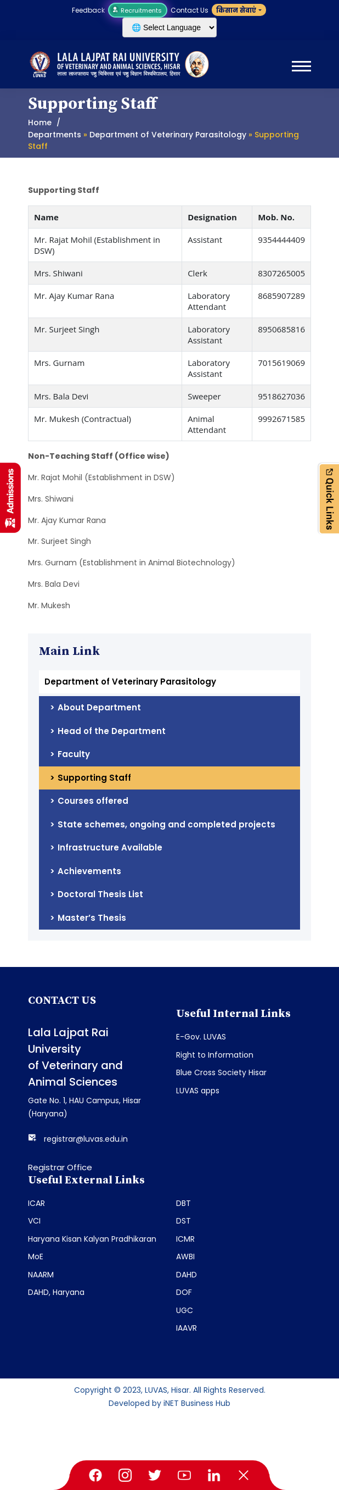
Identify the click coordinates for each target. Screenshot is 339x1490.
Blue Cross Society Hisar (221, 1072)
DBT (183, 1203)
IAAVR (186, 1327)
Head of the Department (112, 731)
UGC (184, 1310)
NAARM (41, 1274)
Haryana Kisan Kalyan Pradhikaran (92, 1238)
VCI (34, 1220)
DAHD (186, 1274)
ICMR (185, 1238)
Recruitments (138, 10)
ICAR (36, 1203)
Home (40, 122)
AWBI (185, 1256)
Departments (54, 134)
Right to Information (214, 1054)
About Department (99, 707)
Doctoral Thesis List (100, 894)
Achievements (89, 871)
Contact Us (189, 10)
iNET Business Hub (196, 1403)
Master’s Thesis (92, 918)
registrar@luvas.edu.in (86, 1138)
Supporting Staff (94, 777)
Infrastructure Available (110, 847)
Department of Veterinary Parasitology (167, 134)
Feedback (88, 10)
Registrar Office (60, 1167)
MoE (35, 1256)
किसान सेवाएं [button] (236, 10)
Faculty (74, 754)
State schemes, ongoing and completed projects (166, 824)
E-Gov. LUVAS (201, 1036)
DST (183, 1220)
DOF (184, 1292)
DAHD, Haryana (56, 1292)
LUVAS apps (197, 1090)
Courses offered (93, 801)
